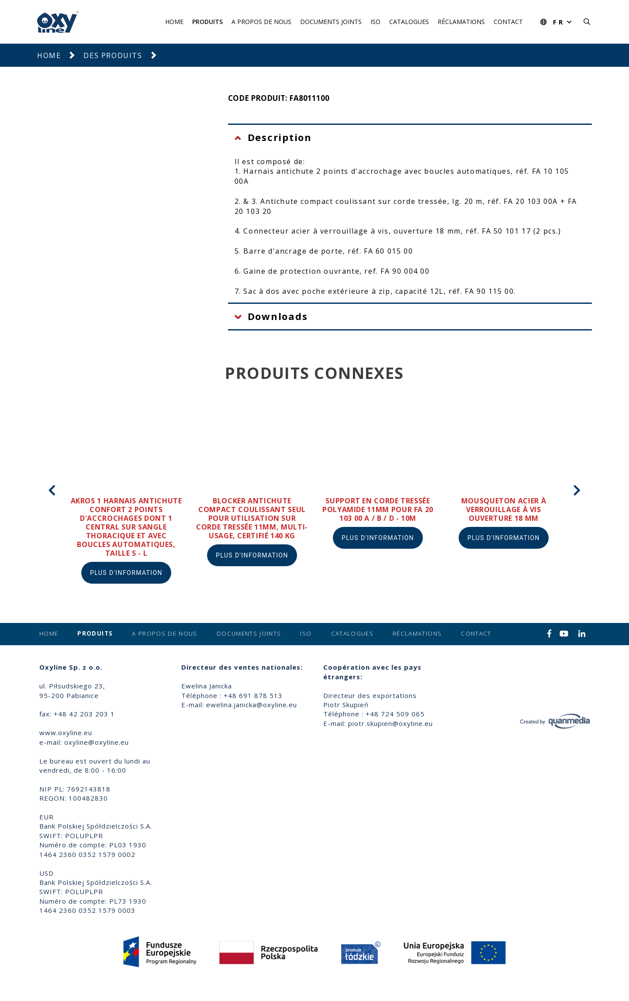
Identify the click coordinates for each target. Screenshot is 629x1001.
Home (174, 21)
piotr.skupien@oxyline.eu (390, 723)
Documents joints (331, 21)
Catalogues (409, 21)
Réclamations (461, 21)
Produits (207, 21)
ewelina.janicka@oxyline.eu (251, 704)
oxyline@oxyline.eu (96, 742)
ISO (375, 21)
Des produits (112, 55)
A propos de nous (261, 21)
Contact (508, 21)
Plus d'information (126, 572)
